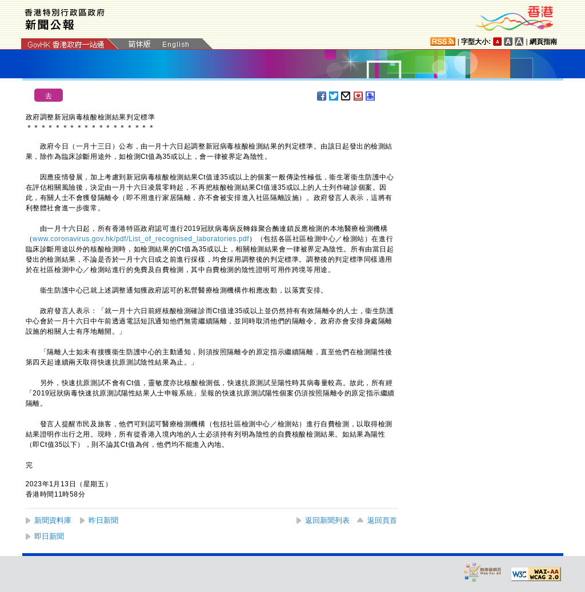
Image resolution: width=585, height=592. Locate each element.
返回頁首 (382, 520)
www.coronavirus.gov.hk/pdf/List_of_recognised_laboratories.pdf (141, 239)
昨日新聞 (103, 520)
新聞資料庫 (52, 520)
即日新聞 (49, 536)
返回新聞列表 (327, 520)
